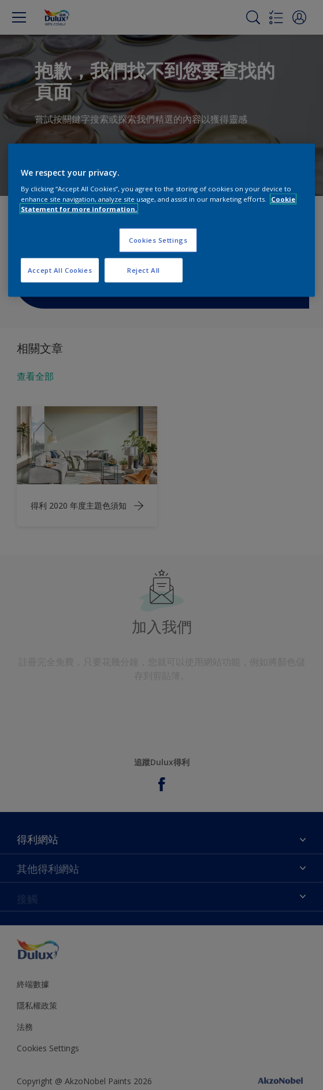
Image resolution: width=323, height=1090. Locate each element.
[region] (161, 219)
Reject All (143, 269)
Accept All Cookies (60, 269)
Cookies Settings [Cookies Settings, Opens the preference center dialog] (158, 239)
